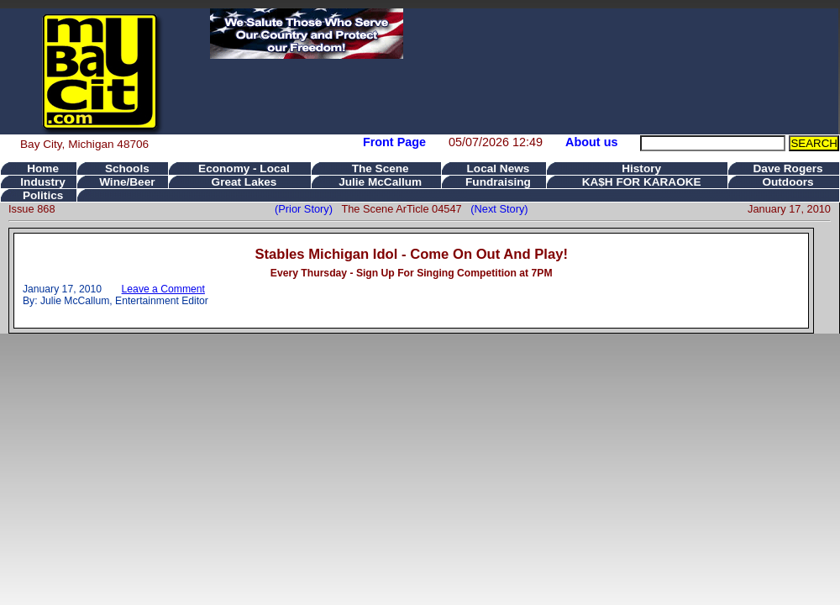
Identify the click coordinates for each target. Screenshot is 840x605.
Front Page (394, 142)
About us (591, 142)
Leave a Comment (163, 289)
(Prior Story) (308, 209)
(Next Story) (496, 209)
